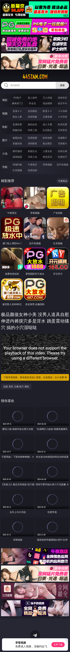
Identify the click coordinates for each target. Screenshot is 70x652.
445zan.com (35, 76)
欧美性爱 (62, 124)
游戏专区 (62, 97)
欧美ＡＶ (47, 111)
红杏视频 (17, 170)
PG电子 (17, 97)
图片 (4, 140)
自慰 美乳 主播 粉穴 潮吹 (16, 386)
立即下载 (58, 644)
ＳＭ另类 (62, 116)
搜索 (62, 85)
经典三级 (32, 130)
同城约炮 (17, 164)
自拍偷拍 (32, 111)
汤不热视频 (62, 164)
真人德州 (32, 97)
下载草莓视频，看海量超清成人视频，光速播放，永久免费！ (35, 377)
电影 (4, 127)
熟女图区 (47, 143)
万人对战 (47, 97)
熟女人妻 (17, 116)
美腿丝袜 (17, 143)
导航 (4, 167)
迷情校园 (17, 156)
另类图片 (62, 143)
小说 (4, 153)
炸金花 (32, 103)
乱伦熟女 (47, 130)
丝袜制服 (32, 116)
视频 (4, 113)
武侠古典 (62, 151)
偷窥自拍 (17, 137)
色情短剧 (32, 170)
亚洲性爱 (17, 124)
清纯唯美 (32, 143)
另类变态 (62, 130)
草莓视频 (47, 164)
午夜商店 (32, 164)
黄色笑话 (47, 156)
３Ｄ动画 (62, 111)
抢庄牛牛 (62, 103)
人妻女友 (47, 151)
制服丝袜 (17, 130)
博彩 (4, 100)
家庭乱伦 (32, 151)
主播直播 (47, 116)
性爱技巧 (62, 156)
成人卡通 (47, 124)
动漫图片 (62, 137)
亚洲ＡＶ (17, 111)
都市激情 (17, 151)
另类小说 (32, 156)
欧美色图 (47, 137)
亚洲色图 (32, 137)
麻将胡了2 (17, 103)
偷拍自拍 (32, 124)
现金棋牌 (47, 103)
